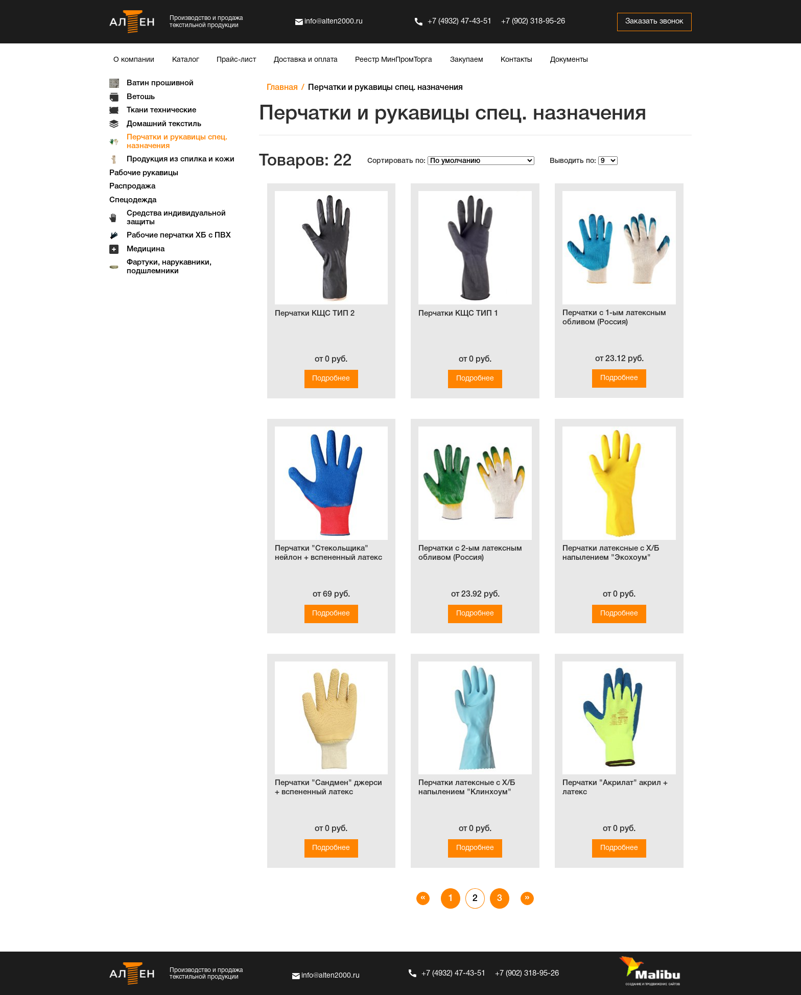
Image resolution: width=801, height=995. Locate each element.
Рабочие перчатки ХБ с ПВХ (179, 235)
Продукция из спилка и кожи (180, 159)
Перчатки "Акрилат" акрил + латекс (615, 787)
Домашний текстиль (164, 124)
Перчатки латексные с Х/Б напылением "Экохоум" (610, 553)
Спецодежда (132, 200)
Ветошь (141, 97)
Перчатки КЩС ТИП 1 (458, 313)
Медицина (145, 249)
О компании (133, 60)
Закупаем (466, 60)
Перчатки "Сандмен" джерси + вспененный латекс (328, 787)
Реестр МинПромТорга (393, 60)
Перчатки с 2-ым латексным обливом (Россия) (470, 553)
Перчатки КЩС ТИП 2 (315, 313)
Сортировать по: (396, 161)
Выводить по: (573, 161)
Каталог (185, 60)
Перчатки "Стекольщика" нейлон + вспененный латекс (328, 553)
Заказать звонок (653, 22)
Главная (282, 87)
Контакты (516, 60)
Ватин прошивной (160, 83)
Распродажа (132, 186)
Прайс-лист (236, 60)
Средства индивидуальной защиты (176, 218)
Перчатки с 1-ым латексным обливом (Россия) (614, 318)
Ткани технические (161, 110)
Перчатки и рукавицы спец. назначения (177, 142)
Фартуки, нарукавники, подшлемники (169, 267)
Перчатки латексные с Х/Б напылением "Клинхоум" (466, 787)
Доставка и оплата (306, 60)
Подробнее (331, 378)
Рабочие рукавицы (143, 173)
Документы (569, 60)
